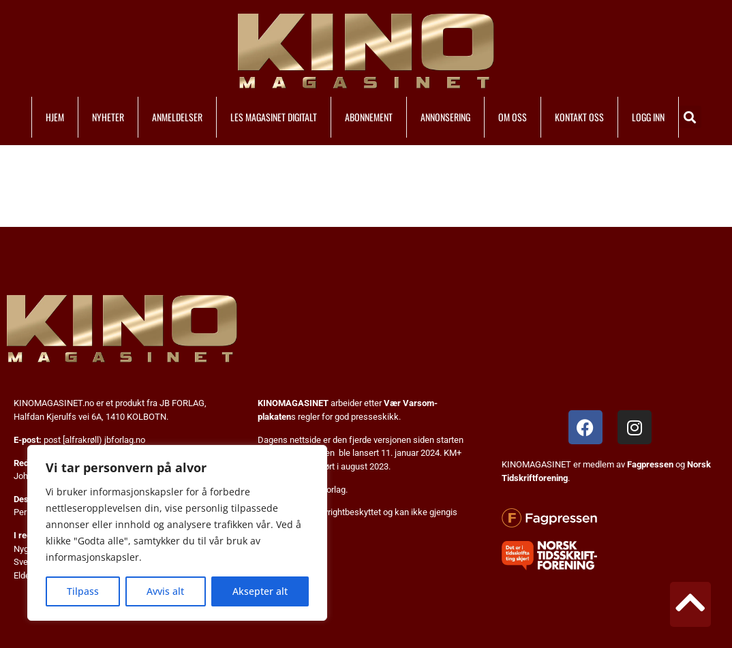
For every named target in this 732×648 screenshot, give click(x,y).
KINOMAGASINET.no (54, 403)
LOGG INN (648, 117)
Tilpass (83, 591)
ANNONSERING (445, 117)
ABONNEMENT (369, 117)
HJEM (55, 117)
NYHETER (108, 117)
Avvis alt (165, 591)
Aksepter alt (260, 591)
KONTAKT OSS (579, 117)
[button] (690, 117)
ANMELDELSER (177, 117)
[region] (177, 533)
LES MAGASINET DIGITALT (273, 117)
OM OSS (512, 117)
